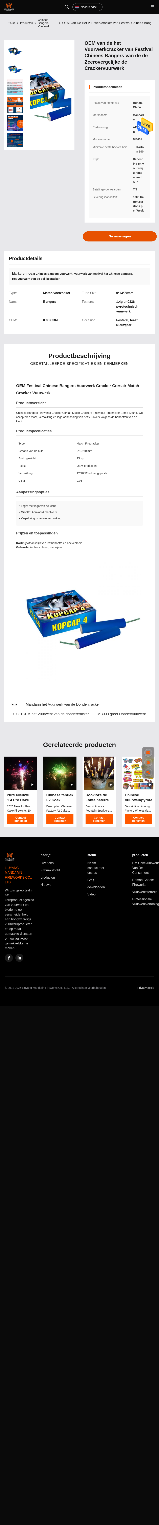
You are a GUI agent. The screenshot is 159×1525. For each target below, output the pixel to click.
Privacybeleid (145, 987)
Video (91, 894)
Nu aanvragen (120, 236)
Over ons (47, 863)
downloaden (96, 887)
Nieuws (46, 884)
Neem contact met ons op (95, 867)
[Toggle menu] (152, 7)
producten (48, 877)
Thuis (11, 23)
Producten (26, 23)
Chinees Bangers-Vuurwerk (44, 23)
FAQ (90, 880)
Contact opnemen (20, 819)
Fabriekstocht (50, 870)
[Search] (67, 7)
